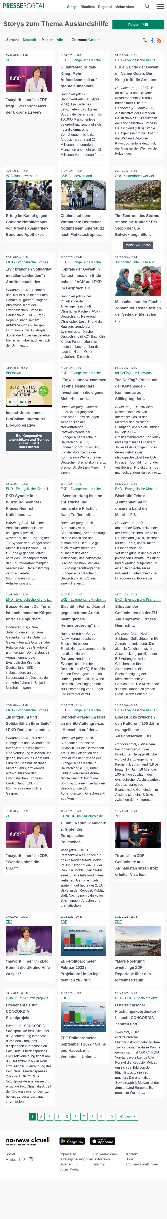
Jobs (129, 1180)
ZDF (9, 61)
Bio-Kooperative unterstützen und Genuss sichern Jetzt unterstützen (29, 441)
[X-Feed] (145, 41)
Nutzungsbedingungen (76, 1180)
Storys (72, 7)
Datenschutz (68, 1185)
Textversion (101, 1180)
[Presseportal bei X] (23, 1181)
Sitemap (99, 1185)
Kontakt (132, 1175)
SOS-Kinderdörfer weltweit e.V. (139, 177)
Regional (105, 7)
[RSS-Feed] (159, 41)
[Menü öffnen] (160, 6)
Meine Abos (124, 7)
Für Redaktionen (105, 1175)
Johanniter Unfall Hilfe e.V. (135, 263)
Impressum (67, 1175)
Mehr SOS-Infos (138, 245)
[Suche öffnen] (147, 6)
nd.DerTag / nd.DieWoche (135, 374)
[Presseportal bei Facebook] (18, 1181)
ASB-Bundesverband (22, 177)
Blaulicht (88, 7)
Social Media (69, 1191)
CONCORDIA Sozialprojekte (82, 832)
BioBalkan (13, 374)
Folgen (138, 25)
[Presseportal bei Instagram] (29, 1180)
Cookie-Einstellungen (142, 1185)
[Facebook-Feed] (152, 41)
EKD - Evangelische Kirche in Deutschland (92, 61)
